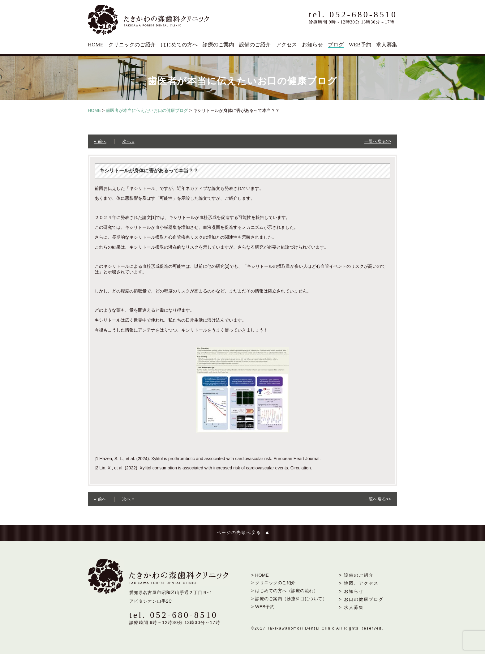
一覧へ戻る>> (377, 141)
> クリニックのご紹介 (273, 582)
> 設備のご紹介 (356, 575)
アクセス (286, 44)
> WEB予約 (262, 606)
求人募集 (386, 44)
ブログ (336, 44)
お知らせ (312, 44)
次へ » (128, 141)
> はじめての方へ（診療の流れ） (284, 590)
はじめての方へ (179, 44)
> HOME (260, 575)
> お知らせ (351, 591)
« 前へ (100, 141)
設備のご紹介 (255, 44)
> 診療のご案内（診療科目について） (289, 598)
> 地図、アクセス (359, 583)
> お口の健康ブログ (361, 599)
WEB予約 (360, 44)
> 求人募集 (351, 607)
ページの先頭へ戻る (239, 532)
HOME (95, 44)
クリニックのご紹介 (132, 44)
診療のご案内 (218, 44)
